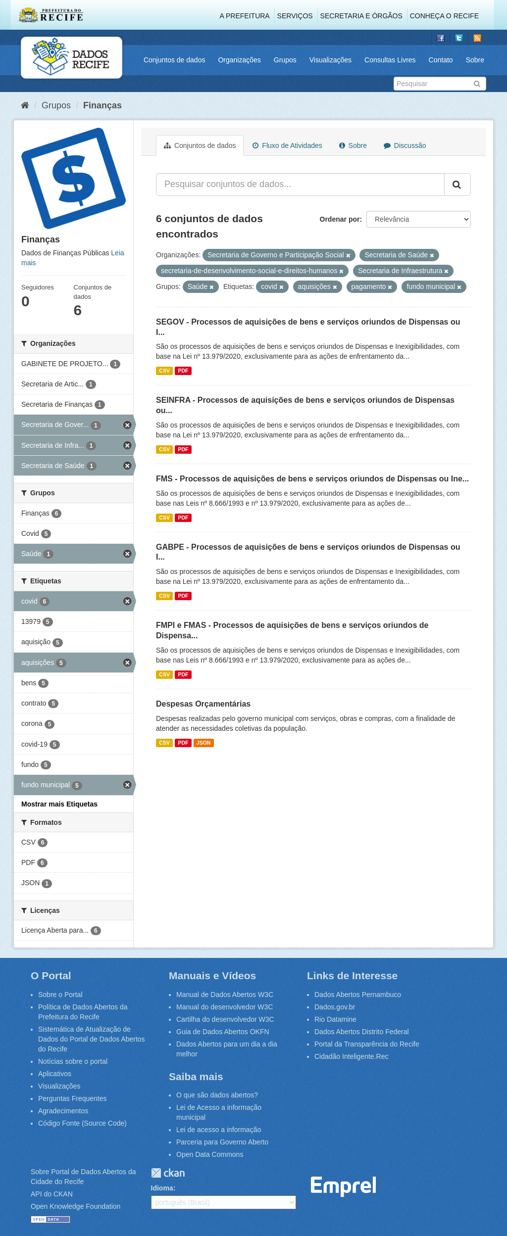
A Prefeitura (245, 16)
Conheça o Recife (444, 16)
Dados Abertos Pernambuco (357, 994)
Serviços (295, 16)
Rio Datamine (335, 1019)
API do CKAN (52, 1194)
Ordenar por (340, 219)
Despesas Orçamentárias (203, 704)
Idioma (162, 1188)
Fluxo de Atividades (287, 145)
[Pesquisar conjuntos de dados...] (300, 184)
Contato (441, 60)
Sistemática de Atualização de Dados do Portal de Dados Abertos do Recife (91, 1039)
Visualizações (330, 60)
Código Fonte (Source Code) (82, 1123)
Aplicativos (54, 1074)
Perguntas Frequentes (72, 1098)
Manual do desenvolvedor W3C (224, 1007)
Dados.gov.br (334, 1007)
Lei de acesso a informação (218, 1130)
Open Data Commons (209, 1154)
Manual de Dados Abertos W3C (224, 994)
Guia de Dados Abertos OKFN (222, 1032)
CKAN (168, 1173)
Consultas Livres (390, 60)
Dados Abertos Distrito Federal (361, 1032)
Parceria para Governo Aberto (222, 1142)
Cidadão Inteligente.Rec (351, 1056)
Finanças (102, 105)
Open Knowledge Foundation (75, 1206)
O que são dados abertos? (217, 1095)
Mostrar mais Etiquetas (59, 804)
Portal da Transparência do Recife (366, 1044)
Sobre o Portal (60, 994)
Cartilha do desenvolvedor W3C (225, 1019)
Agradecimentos (63, 1111)
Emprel (343, 1187)
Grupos (285, 60)
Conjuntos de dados (174, 60)
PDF (183, 371)
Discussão (405, 145)
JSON (204, 743)
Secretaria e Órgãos (361, 16)
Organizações (239, 60)
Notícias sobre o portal (72, 1061)
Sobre (475, 60)
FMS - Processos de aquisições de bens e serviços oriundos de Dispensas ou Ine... (312, 479)
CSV (164, 371)
